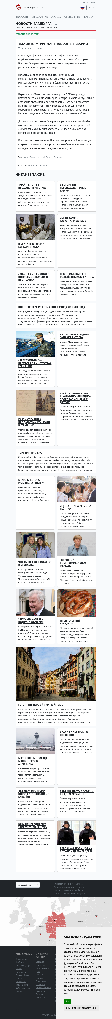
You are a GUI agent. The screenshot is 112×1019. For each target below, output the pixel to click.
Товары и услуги (23, 965)
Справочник (40, 17)
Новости (22, 17)
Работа (88, 17)
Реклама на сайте (89, 2)
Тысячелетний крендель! (70, 622)
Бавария (58, 157)
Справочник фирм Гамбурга (69, 883)
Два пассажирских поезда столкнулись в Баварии (33, 794)
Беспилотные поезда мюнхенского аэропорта (33, 761)
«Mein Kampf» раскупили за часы (73, 219)
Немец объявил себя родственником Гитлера (77, 276)
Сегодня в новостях (47, 27)
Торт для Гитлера (30, 452)
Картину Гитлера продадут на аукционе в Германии (34, 422)
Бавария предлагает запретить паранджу (32, 826)
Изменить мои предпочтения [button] (81, 1008)
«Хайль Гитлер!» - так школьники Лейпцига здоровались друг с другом (75, 398)
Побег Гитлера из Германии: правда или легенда (51, 307)
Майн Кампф (30, 157)
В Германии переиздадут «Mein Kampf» (73, 187)
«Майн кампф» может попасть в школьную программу (33, 277)
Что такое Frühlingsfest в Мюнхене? (34, 563)
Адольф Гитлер (45, 157)
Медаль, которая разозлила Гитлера (31, 481)
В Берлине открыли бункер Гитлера (31, 245)
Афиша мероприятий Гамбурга (69, 886)
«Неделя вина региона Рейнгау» (75, 507)
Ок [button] (67, 1001)
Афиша (56, 17)
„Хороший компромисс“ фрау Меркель (73, 563)
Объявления (72, 17)
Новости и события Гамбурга (69, 890)
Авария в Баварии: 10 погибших (74, 734)
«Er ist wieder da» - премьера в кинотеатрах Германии (34, 363)
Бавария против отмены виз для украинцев (77, 793)
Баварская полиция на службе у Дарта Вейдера (76, 850)
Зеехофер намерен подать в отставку (30, 621)
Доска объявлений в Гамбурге (70, 893)
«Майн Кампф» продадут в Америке (32, 186)
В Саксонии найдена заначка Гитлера (74, 336)
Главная (19, 27)
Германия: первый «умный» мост (41, 705)
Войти (91, 7)
